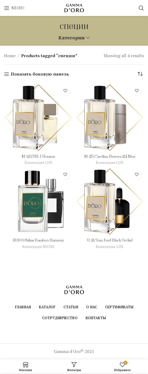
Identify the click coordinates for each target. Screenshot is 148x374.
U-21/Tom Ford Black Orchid (110, 240)
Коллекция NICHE (38, 246)
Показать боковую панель (40, 74)
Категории (71, 37)
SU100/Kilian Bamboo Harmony (38, 240)
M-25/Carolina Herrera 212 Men (109, 156)
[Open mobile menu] (14, 8)
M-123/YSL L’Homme (38, 156)
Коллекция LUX (38, 162)
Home (10, 56)
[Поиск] (141, 8)
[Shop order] (140, 74)
